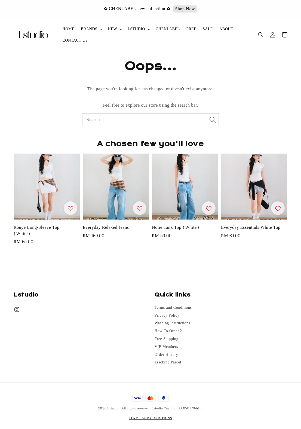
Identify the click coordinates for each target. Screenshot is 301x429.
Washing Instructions (172, 323)
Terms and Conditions (173, 308)
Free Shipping (166, 339)
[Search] (213, 120)
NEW (112, 29)
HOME (69, 29)
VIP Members (166, 347)
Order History (166, 354)
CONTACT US (75, 40)
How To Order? (168, 331)
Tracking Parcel (168, 362)
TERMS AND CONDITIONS (150, 418)
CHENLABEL (168, 29)
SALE (208, 29)
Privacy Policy (167, 315)
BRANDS (89, 29)
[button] (261, 35)
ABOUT (226, 29)
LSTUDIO (136, 29)
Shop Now (185, 9)
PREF (191, 29)
